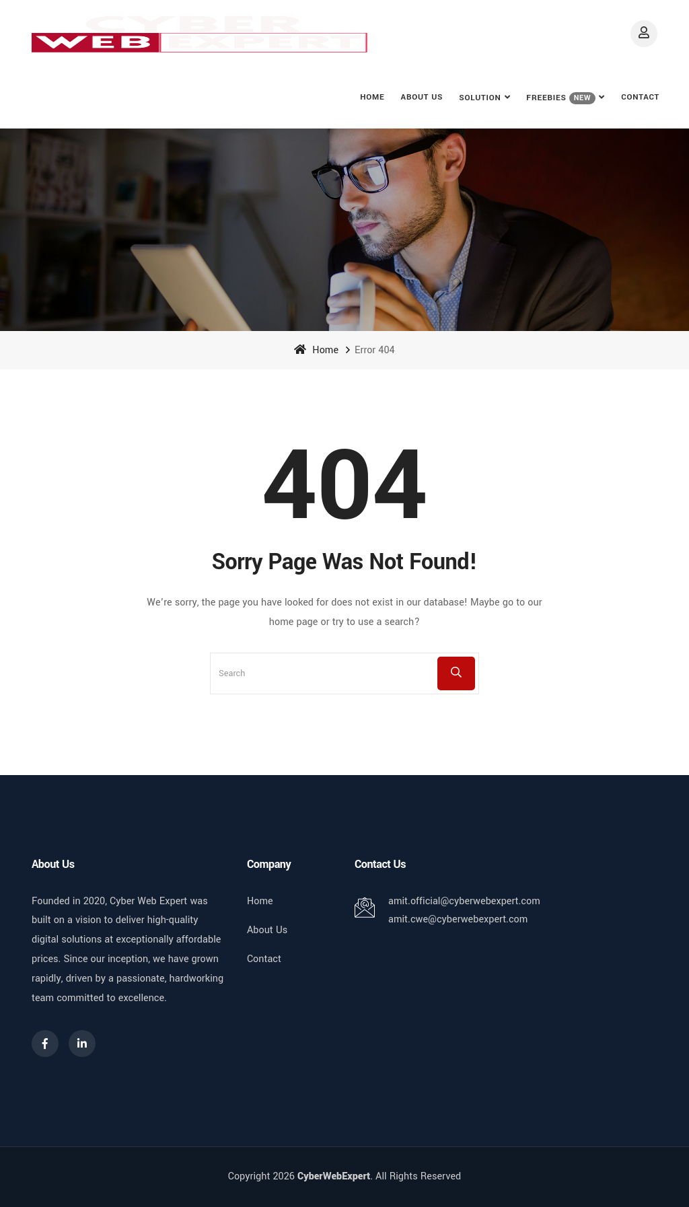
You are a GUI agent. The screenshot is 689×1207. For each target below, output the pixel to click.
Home (372, 97)
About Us (422, 97)
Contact (640, 97)
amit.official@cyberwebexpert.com (464, 901)
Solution (480, 98)
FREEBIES (560, 98)
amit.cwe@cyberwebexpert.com (458, 919)
